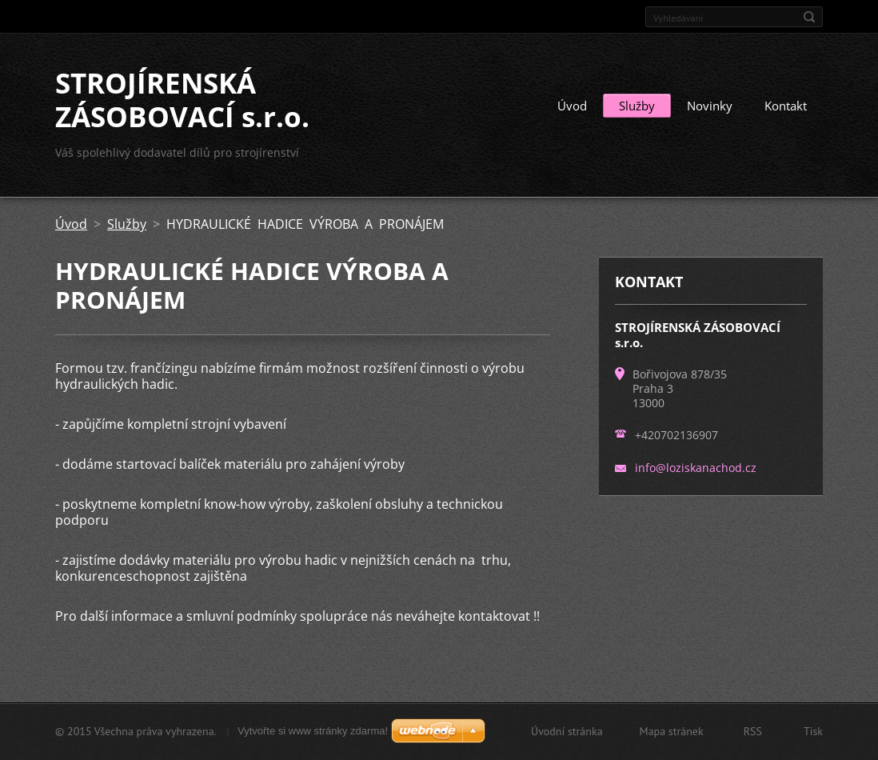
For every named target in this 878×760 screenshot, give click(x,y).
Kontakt (785, 106)
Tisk (813, 731)
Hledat (809, 17)
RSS (753, 731)
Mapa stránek (672, 731)
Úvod (572, 106)
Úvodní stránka (567, 731)
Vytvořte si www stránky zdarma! (312, 731)
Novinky (709, 106)
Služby (637, 106)
